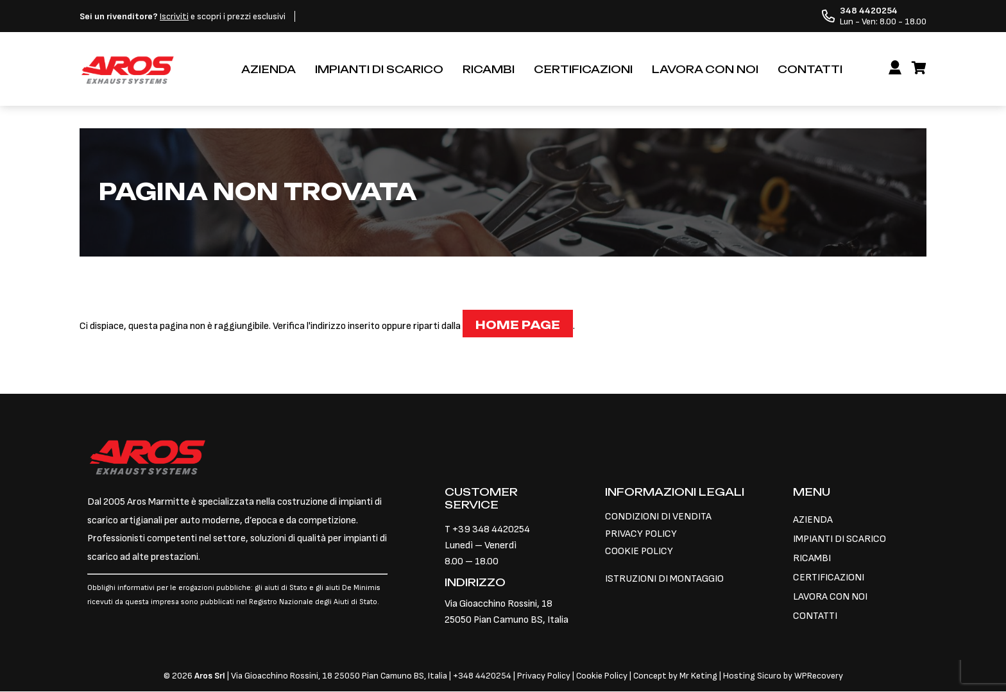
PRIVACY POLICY (641, 534)
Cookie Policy (601, 675)
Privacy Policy (544, 675)
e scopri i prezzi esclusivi (183, 16)
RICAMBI (489, 69)
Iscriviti (174, 16)
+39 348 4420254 (491, 529)
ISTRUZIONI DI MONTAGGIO (664, 579)
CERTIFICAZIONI (583, 69)
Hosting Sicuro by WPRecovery (783, 675)
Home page (517, 325)
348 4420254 (484, 675)
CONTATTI (810, 69)
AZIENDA (268, 69)
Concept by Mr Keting (675, 675)
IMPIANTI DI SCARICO (379, 69)
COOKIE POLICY (639, 551)
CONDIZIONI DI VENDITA (658, 517)
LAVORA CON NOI (705, 69)
